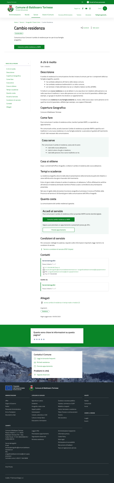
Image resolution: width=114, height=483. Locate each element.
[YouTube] (85, 8)
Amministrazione (15, 14)
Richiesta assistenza (38, 439)
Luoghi (86, 418)
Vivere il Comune (48, 14)
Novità (27, 14)
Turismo (79, 15)
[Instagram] (89, 8)
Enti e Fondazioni (10, 412)
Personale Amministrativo (13, 409)
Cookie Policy (62, 436)
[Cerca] (105, 8)
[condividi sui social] (84, 27)
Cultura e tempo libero (38, 418)
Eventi (86, 421)
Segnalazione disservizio (39, 436)
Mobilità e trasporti (63, 406)
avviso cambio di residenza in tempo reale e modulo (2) (62, 302)
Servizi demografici (48, 285)
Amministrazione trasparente (66, 431)
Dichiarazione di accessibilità (66, 442)
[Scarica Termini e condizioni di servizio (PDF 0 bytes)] (57, 249)
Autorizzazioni (36, 412)
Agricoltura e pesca (37, 401)
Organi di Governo (10, 403)
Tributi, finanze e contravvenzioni (67, 412)
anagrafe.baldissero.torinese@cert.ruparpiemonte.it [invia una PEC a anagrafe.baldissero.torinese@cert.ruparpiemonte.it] (63, 272)
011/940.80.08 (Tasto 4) (51, 267)
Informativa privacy (63, 434)
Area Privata (9, 467)
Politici (7, 406)
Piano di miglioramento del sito (67, 448)
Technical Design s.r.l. (17, 478)
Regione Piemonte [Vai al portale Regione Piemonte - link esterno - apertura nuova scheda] (11, 2)
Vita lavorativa (62, 418)
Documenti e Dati (10, 415)
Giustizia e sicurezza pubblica (66, 401)
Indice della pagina (17, 63)
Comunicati (87, 403)
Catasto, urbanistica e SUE (39, 415)
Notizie (86, 401)
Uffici (6, 401)
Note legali (61, 439)
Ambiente (34, 403)
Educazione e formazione (39, 420)
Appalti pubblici (36, 409)
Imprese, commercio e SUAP (66, 403)
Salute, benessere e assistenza (67, 409)
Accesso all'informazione (65, 15)
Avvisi (86, 406)
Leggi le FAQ (35, 431)
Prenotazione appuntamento (40, 434)
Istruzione (88, 15)
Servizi (36, 14)
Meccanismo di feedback (65, 445)
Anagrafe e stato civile (38, 406)
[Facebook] (82, 8)
